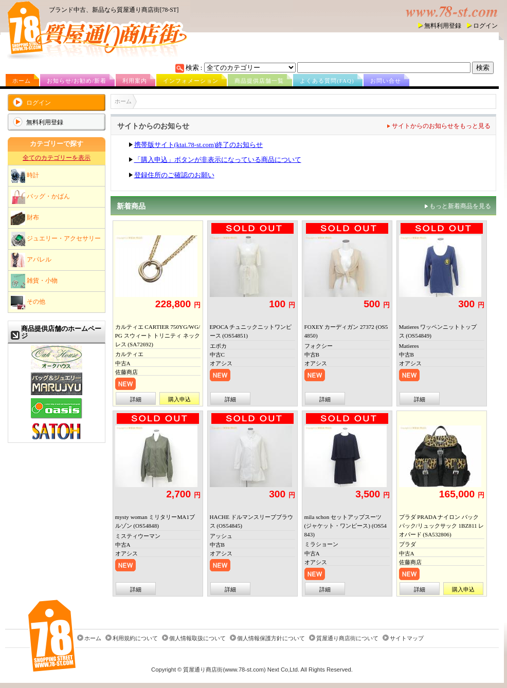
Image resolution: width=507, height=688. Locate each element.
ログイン (485, 25)
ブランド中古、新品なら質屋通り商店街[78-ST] (113, 10)
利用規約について (135, 638)
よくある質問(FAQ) (327, 81)
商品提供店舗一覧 (259, 81)
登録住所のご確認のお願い (174, 175)
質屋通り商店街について (347, 638)
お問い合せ (385, 81)
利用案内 (134, 81)
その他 (28, 302)
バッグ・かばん (40, 197)
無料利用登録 (442, 25)
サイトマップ (407, 638)
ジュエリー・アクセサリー (56, 239)
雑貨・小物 (34, 281)
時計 (25, 176)
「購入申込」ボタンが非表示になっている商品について (217, 159)
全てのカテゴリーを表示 (56, 157)
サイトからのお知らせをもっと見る (441, 125)
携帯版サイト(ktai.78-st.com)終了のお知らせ (198, 144)
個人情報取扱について (197, 638)
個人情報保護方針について (271, 638)
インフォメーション (191, 81)
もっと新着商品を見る (460, 206)
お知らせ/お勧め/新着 (76, 81)
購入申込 (179, 399)
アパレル (31, 260)
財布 (25, 218)
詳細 (135, 399)
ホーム (21, 81)
